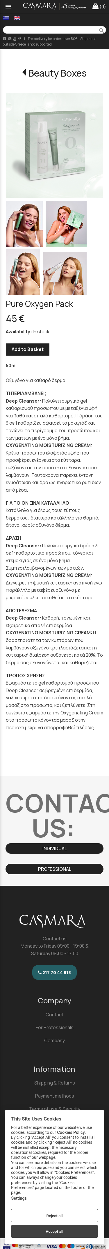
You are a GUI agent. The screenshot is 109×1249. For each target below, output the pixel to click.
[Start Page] (54, 6)
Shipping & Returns (54, 1083)
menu (8, 6)
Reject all (54, 1215)
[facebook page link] (5, 38)
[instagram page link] (10, 38)
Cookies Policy (71, 1132)
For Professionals (55, 1027)
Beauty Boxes (57, 73)
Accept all (54, 1231)
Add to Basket (28, 349)
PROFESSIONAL (54, 869)
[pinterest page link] (20, 38)
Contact (54, 1014)
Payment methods (54, 1096)
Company (54, 1040)
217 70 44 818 (54, 972)
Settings (19, 1198)
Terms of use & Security (54, 1109)
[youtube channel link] (15, 38)
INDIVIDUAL (54, 848)
